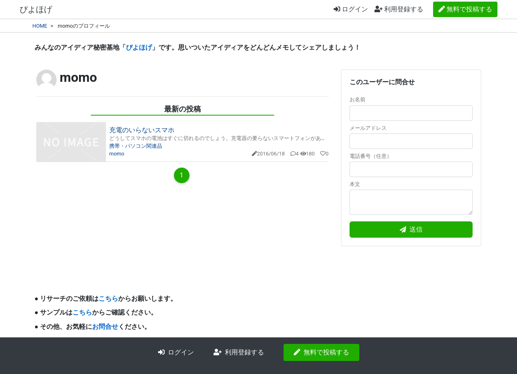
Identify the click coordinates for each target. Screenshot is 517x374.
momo (116, 154)
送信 (411, 229)
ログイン (351, 9)
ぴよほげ (36, 9)
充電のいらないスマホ (141, 130)
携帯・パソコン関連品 (135, 146)
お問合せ (105, 326)
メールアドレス (411, 137)
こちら (108, 298)
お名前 (411, 108)
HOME (40, 26)
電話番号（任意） (411, 165)
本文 (411, 198)
